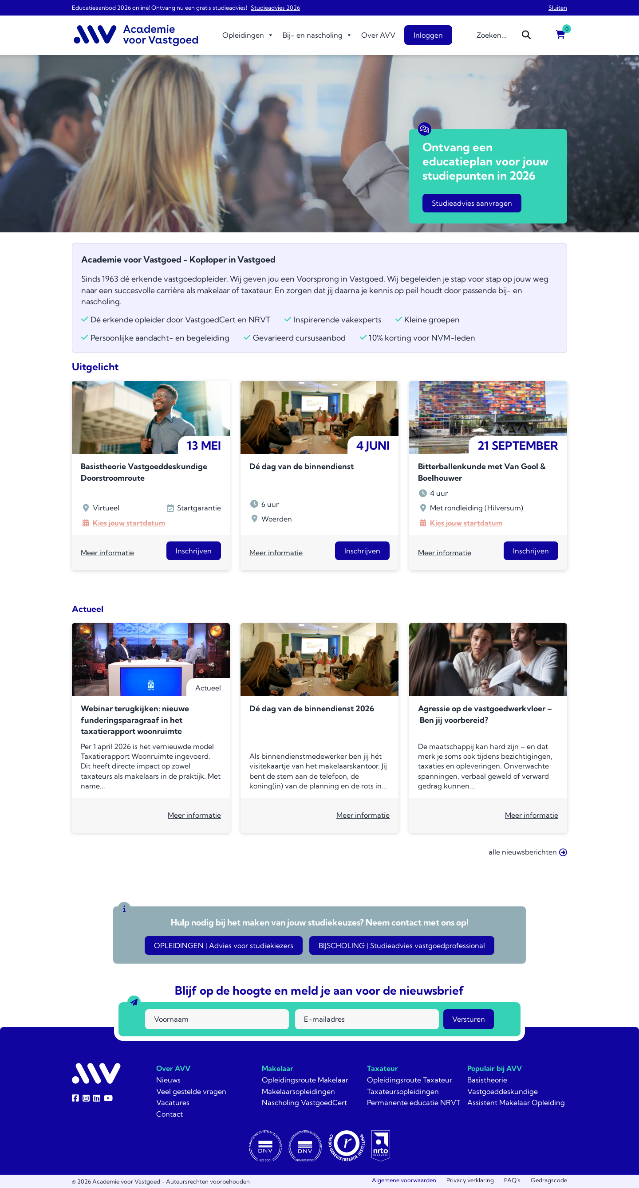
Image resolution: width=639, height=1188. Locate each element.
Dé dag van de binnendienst (301, 466)
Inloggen (428, 35)
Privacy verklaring (470, 1180)
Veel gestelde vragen (191, 1091)
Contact (169, 1114)
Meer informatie (107, 552)
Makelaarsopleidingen (298, 1091)
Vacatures (172, 1102)
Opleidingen (248, 35)
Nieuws (168, 1079)
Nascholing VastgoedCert (304, 1102)
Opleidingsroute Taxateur (409, 1079)
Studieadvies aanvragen (472, 203)
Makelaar (277, 1068)
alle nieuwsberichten (528, 852)
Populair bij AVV (494, 1068)
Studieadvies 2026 (275, 7)
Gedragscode (549, 1180)
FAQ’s (512, 1180)
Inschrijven (194, 550)
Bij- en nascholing (317, 35)
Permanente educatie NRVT (413, 1102)
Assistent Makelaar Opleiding (516, 1102)
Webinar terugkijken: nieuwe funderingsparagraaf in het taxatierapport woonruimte (135, 720)
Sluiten (557, 7)
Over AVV (378, 35)
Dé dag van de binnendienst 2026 (311, 708)
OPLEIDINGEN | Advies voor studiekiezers (223, 945)
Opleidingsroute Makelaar (305, 1079)
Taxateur (382, 1068)
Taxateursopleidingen (403, 1091)
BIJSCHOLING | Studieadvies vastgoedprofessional (402, 945)
